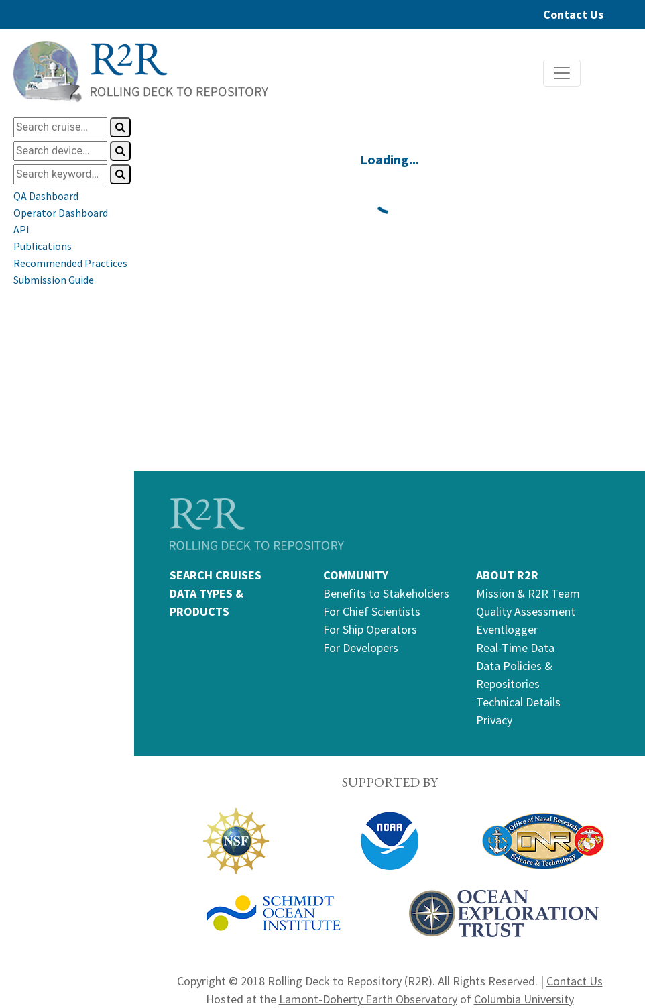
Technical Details (518, 702)
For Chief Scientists (371, 611)
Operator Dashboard (60, 212)
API (21, 229)
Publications (42, 246)
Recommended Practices (70, 263)
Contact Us (573, 14)
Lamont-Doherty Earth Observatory (368, 999)
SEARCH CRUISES (215, 575)
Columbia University (524, 999)
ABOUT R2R (507, 575)
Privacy (494, 720)
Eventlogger (507, 629)
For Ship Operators (370, 629)
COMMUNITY (355, 575)
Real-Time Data (515, 647)
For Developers (360, 647)
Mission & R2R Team (528, 593)
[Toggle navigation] (562, 73)
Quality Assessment (525, 611)
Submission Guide (53, 279)
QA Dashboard (45, 196)
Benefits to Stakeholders (386, 593)
